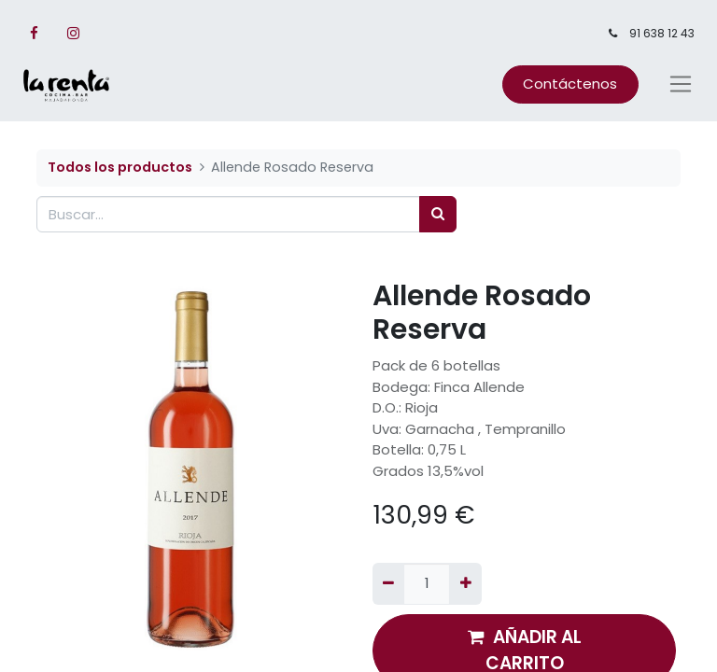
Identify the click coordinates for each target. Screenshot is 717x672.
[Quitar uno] (388, 584)
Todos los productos (120, 167)
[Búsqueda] (438, 214)
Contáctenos (570, 83)
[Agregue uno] (465, 584)
